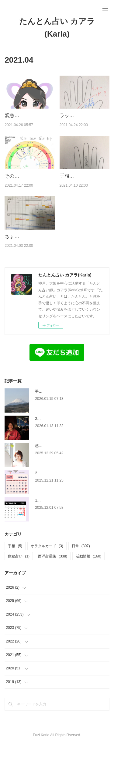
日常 (81, 569)
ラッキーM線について (83, 115)
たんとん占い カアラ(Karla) (57, 27)
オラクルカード (47, 569)
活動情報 (88, 579)
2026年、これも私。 (52, 442)
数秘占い (18, 579)
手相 (15, 569)
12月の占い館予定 (49, 523)
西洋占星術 (52, 579)
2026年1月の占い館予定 (54, 496)
